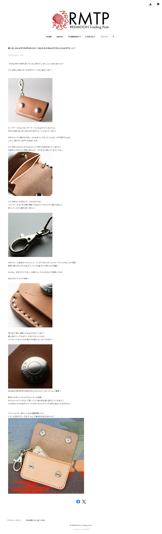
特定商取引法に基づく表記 (35, 520)
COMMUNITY (74, 37)
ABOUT (60, 37)
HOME (49, 37)
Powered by (81, 529)
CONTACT (90, 37)
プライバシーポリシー (14, 520)
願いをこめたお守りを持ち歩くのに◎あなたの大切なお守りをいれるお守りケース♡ (42, 48)
